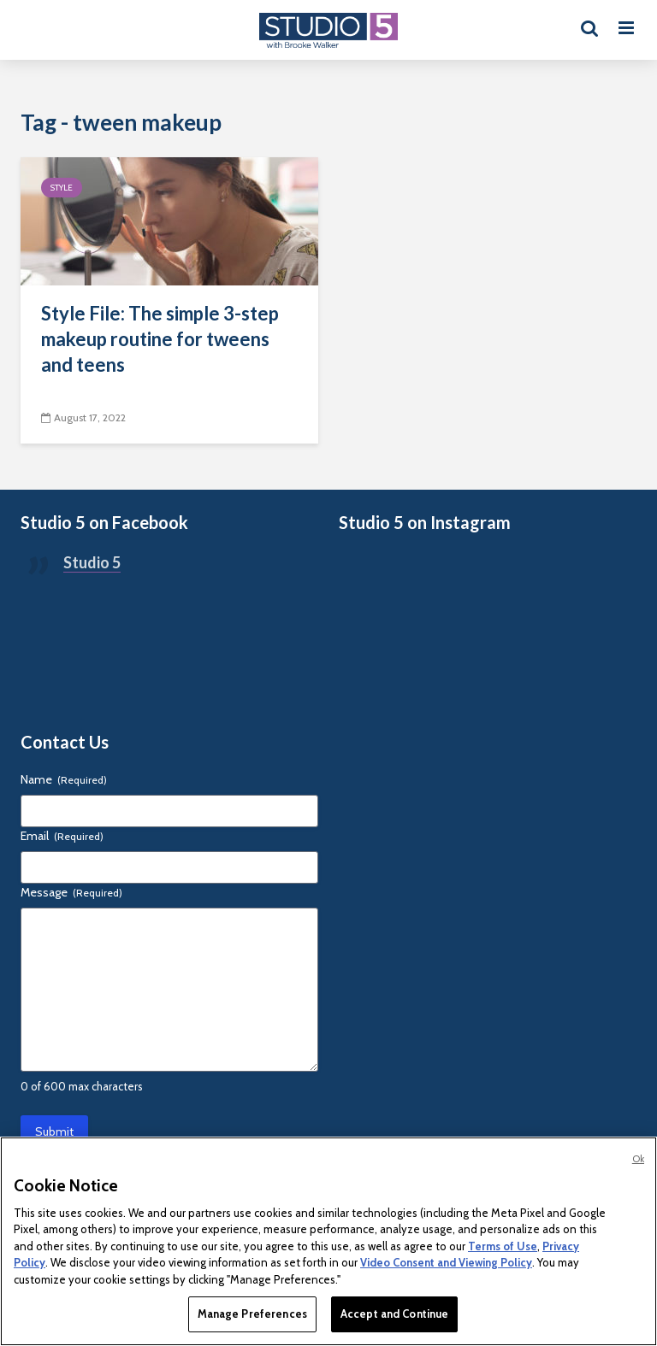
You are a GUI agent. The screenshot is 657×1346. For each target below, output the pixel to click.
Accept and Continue (394, 1313)
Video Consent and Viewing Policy (446, 1262)
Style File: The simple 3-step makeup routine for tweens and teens (160, 339)
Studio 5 (92, 562)
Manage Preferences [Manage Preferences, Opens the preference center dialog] (252, 1313)
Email (62, 835)
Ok (638, 1159)
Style (61, 187)
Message (71, 892)
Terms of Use (502, 1246)
